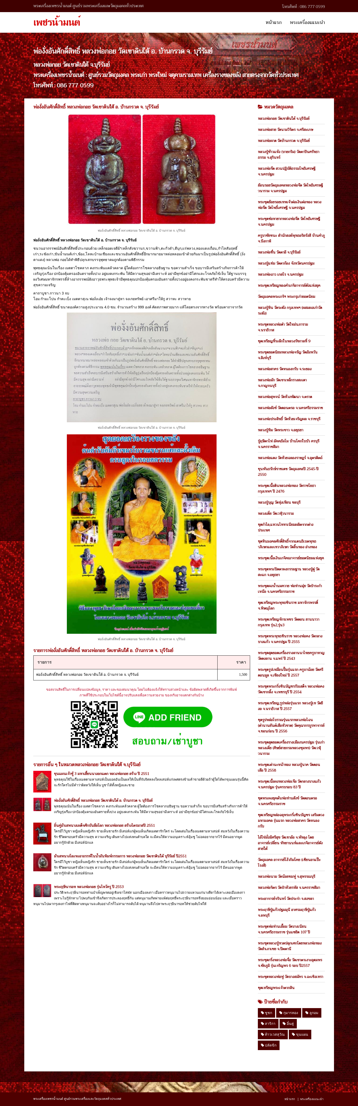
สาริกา (268, 1023)
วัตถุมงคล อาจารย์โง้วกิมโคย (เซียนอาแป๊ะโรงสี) (289, 862)
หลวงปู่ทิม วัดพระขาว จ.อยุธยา (280, 430)
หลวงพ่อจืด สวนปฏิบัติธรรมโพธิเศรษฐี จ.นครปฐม (286, 171)
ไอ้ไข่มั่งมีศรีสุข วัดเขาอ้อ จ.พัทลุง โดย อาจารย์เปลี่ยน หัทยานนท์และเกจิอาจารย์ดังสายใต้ (290, 843)
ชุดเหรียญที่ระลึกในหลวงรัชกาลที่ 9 (284, 341)
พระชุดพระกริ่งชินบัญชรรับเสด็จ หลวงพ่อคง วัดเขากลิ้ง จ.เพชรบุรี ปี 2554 (291, 689)
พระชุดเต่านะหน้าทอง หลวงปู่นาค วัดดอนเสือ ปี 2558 (289, 767)
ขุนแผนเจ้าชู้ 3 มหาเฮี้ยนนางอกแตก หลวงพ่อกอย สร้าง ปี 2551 (101, 774)
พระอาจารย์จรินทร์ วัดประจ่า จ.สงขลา (286, 899)
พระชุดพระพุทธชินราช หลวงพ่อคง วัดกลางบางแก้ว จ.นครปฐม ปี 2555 (290, 639)
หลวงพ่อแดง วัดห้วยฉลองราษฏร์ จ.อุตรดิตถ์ (290, 458)
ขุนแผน (300, 1034)
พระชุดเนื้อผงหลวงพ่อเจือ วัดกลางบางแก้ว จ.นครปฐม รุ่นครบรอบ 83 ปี (289, 784)
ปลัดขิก (269, 1045)
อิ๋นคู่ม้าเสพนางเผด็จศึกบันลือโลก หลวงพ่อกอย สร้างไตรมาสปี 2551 (104, 825)
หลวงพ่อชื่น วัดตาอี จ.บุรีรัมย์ (279, 252)
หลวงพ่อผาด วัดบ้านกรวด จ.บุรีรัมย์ (284, 141)
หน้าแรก (274, 22)
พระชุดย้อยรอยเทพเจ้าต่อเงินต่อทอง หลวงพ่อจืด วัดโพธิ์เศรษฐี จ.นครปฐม (289, 205)
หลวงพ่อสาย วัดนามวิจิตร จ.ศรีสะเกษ (285, 129)
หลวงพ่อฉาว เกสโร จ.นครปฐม (280, 274)
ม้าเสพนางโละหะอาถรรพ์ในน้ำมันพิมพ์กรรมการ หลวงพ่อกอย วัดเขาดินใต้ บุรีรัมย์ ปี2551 (120, 856)
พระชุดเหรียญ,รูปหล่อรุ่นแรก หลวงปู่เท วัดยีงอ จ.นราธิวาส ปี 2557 (290, 706)
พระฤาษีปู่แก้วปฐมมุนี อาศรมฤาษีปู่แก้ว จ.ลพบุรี (287, 912)
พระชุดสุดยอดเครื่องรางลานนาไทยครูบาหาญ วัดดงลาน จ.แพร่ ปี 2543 (291, 656)
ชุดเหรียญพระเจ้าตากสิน (276, 988)
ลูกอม (311, 1013)
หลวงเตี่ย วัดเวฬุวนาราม (276, 513)
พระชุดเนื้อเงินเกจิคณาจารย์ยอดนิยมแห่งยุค (291, 558)
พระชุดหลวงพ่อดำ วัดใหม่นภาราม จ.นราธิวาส (283, 327)
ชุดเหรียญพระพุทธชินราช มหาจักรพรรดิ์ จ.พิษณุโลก (288, 605)
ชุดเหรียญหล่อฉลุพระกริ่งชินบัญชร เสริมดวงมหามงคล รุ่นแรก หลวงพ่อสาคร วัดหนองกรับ (291, 820)
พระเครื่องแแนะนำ (307, 22)
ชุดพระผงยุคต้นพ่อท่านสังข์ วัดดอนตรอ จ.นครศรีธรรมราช (287, 801)
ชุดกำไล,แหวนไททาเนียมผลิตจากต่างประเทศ (285, 527)
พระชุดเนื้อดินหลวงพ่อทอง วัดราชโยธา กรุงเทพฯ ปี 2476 (287, 488)
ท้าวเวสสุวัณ (273, 1034)
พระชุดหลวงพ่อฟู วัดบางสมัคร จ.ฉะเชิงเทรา (290, 977)
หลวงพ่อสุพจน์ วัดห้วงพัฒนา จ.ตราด (285, 397)
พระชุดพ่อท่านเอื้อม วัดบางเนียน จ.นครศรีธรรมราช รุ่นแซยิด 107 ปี (284, 929)
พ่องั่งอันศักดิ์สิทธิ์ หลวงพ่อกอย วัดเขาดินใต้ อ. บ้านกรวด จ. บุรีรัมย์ (103, 800)
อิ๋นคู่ (288, 1023)
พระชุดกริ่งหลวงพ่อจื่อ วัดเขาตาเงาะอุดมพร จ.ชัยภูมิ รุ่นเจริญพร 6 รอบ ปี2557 (290, 963)
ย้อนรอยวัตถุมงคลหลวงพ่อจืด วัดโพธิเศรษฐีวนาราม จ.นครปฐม (290, 188)
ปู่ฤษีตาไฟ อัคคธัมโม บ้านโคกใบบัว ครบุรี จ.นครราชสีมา (288, 444)
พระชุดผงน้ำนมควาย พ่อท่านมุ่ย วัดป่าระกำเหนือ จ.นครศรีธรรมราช (290, 589)
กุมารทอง (288, 1013)
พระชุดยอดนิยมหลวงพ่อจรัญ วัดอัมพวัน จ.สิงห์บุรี (287, 355)
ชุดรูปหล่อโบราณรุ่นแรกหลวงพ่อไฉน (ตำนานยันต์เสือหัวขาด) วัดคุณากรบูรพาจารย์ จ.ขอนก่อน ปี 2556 (291, 725)
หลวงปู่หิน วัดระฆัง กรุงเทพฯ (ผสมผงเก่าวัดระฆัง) (290, 310)
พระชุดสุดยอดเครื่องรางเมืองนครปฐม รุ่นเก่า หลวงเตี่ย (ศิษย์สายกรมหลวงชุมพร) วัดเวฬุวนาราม (291, 748)
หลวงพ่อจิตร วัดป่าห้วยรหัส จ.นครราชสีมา (289, 887)
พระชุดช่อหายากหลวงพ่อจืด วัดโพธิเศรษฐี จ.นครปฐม (289, 221)
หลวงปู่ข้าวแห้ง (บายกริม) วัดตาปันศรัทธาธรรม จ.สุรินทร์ (288, 155)
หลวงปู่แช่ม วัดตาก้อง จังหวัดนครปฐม (286, 263)
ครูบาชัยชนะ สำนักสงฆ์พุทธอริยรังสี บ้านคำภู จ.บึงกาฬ (291, 238)
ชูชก (266, 1013)
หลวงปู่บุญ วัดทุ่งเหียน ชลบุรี (279, 502)
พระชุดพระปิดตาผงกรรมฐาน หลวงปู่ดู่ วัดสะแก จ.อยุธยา (289, 572)
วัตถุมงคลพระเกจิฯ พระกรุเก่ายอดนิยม (286, 296)
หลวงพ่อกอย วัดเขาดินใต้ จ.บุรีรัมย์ (283, 118)
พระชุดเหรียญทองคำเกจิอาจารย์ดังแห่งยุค (289, 285)
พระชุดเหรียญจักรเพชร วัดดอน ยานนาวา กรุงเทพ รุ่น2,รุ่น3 (288, 622)
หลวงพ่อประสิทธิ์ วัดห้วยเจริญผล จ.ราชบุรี (289, 419)
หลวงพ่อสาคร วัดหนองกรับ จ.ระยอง (285, 369)
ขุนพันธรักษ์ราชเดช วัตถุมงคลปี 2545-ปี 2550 (288, 472)
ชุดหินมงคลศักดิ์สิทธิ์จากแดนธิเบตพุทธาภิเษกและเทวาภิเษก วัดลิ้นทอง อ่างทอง (287, 544)
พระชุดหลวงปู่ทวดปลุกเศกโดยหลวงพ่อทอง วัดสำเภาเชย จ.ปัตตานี (290, 946)
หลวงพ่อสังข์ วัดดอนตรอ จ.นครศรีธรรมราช (290, 408)
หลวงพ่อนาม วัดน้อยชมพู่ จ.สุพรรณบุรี (286, 876)
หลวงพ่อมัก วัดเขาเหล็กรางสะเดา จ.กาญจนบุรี (282, 383)
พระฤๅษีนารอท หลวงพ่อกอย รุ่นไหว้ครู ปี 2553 (89, 887)
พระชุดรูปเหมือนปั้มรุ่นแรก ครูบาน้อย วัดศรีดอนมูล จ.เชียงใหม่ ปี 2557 (290, 672)
